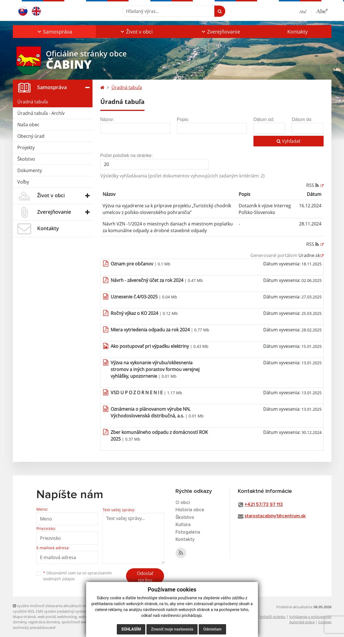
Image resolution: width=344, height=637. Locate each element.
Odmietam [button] (212, 629)
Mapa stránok (24, 616)
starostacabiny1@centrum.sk (275, 516)
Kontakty (297, 31)
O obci (182, 502)
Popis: (183, 119)
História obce (189, 510)
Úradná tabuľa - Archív (41, 113)
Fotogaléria (187, 532)
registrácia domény (44, 621)
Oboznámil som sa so (77, 575)
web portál (47, 616)
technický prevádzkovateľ (34, 627)
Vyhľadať (288, 141)
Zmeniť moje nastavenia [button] (172, 629)
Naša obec (28, 125)
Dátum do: (302, 119)
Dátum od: (263, 119)
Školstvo (26, 159)
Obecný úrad (30, 136)
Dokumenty (29, 170)
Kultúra (183, 524)
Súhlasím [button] (131, 629)
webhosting (67, 616)
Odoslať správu (145, 576)
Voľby (23, 182)
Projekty (26, 147)
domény (20, 621)
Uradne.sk (309, 255)
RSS (313, 185)
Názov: (107, 119)
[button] (54, 31)
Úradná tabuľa (32, 102)
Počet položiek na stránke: (126, 155)
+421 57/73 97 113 (264, 504)
